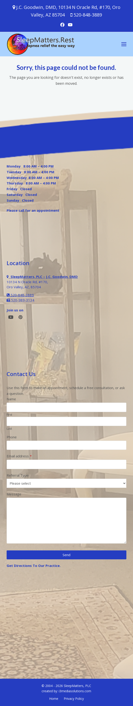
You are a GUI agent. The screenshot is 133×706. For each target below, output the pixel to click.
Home (53, 698)
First (9, 415)
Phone (12, 437)
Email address (19, 456)
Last (9, 429)
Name (11, 399)
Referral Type (18, 475)
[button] (123, 44)
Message (14, 494)
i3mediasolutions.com (75, 691)
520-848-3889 (88, 15)
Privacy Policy (74, 698)
